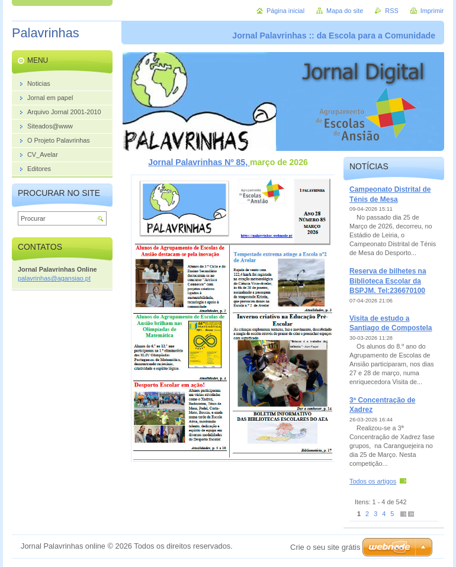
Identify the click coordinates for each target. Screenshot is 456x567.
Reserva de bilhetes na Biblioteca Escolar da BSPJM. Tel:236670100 (387, 281)
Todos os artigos (372, 481)
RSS (391, 10)
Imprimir (432, 10)
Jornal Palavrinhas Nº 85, (199, 162)
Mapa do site (344, 10)
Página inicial (285, 10)
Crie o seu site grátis (325, 547)
